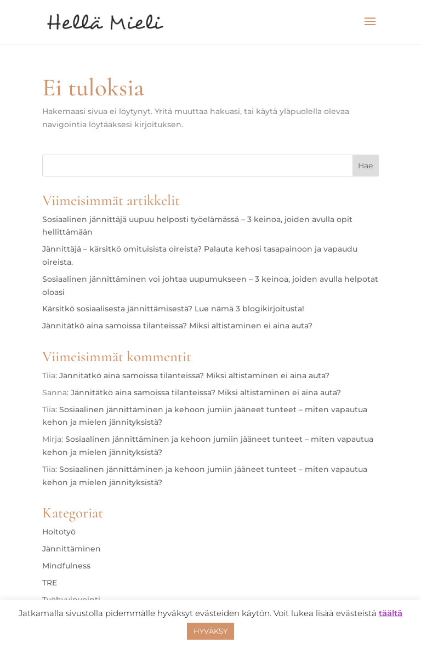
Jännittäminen (71, 549)
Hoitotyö (59, 532)
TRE (49, 583)
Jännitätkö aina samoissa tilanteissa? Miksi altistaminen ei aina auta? (177, 326)
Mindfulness (66, 566)
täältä (390, 613)
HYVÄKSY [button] (210, 631)
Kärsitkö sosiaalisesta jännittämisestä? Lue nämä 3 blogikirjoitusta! (173, 309)
